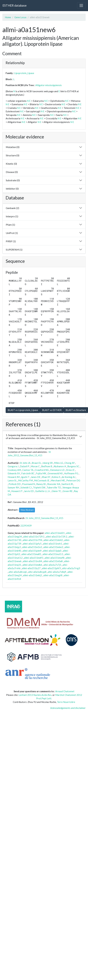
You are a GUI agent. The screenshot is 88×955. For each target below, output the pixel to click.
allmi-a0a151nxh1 (52, 543)
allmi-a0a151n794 (32, 540)
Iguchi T (25, 477)
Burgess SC (73, 466)
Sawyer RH (13, 487)
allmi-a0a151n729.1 (33, 536)
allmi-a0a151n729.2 (56, 536)
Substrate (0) (13, 180)
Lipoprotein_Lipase (24, 73)
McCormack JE (41, 480)
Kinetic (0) (11, 163)
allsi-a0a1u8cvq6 (18, 571)
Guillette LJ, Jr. (42, 491)
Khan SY (46, 477)
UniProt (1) (12, 232)
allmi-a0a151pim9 (32, 550)
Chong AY (70, 462)
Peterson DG (73, 480)
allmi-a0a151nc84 (32, 561)
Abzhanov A (60, 466)
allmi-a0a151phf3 (51, 568)
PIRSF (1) (11, 241)
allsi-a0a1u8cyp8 (37, 571)
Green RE (67, 491)
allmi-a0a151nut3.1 (53, 554)
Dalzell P (24, 466)
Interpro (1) (12, 216)
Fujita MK (41, 473)
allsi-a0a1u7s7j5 (52, 564)
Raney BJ (41, 484)
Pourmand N (28, 484)
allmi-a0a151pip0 (52, 550)
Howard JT (17, 491)
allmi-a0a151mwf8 (54, 557)
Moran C (35, 466)
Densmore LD (57, 469)
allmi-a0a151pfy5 (32, 543)
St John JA (25, 462)
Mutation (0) (12, 146)
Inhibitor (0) (12, 188)
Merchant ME (58, 480)
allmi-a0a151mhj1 (32, 575)
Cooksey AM (14, 469)
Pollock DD (15, 484)
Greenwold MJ (55, 473)
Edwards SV (14, 473)
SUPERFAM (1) (14, 249)
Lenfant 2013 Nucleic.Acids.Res (35, 694)
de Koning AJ (68, 477)
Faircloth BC (27, 473)
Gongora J (13, 466)
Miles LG (58, 462)
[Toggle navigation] (81, 5)
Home (8, 17)
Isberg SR (48, 462)
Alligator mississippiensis (48, 85)
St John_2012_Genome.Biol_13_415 (44, 518)
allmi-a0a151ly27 (31, 568)
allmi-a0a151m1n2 (32, 547)
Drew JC (70, 469)
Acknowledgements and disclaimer (68, 707)
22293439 (26, 525)
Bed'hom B (46, 466)
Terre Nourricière (66, 702)
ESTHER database (14, 5)
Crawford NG (42, 469)
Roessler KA (53, 484)
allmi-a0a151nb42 (53, 540)
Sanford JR (67, 484)
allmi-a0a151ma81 (31, 554)
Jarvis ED (29, 491)
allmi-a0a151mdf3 (33, 557)
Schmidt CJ (26, 487)
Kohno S (56, 477)
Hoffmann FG (71, 473)
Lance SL (12, 480)
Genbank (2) (12, 207)
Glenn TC (56, 491)
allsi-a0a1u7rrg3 (71, 568)
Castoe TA (27, 469)
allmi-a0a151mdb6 (32, 564)
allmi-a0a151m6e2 (53, 547)
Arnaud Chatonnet (64, 691)
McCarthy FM (25, 480)
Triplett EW (39, 487)
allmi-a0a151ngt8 (52, 575)
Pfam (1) (10, 224)
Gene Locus (20, 17)
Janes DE (35, 477)
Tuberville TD (54, 487)
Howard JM (14, 477)
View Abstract (27, 510)
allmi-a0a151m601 (55, 533)
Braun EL (36, 462)
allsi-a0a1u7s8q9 (57, 571)
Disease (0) (12, 171)
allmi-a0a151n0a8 (53, 561)
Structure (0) (12, 155)
